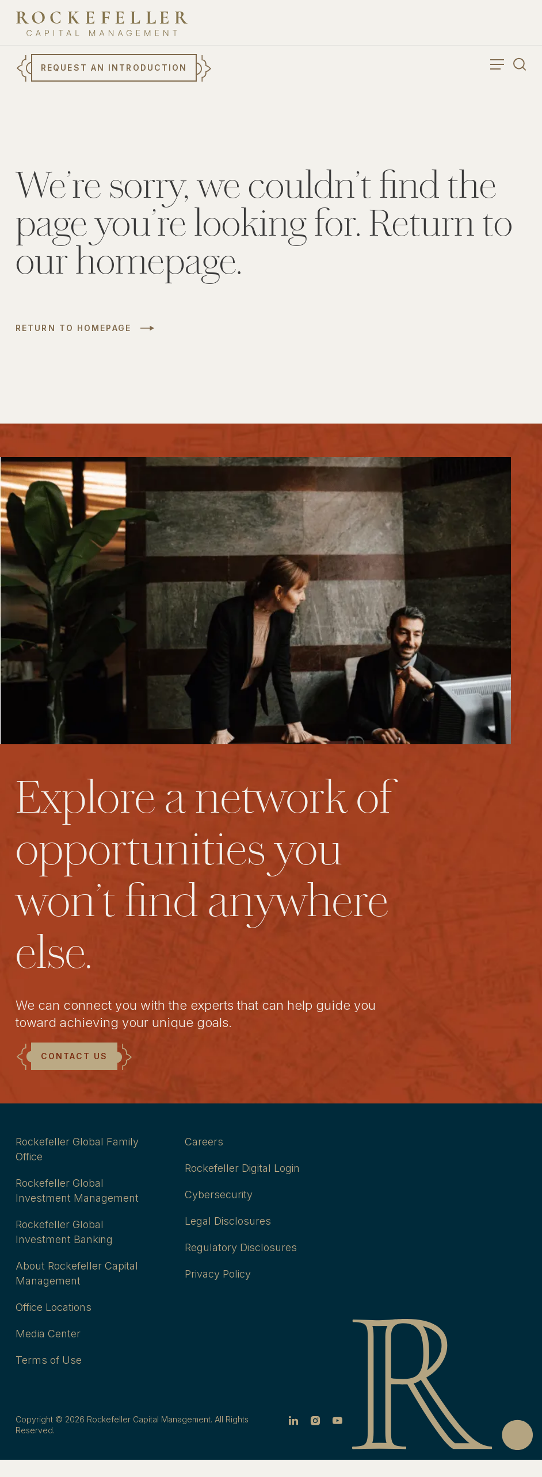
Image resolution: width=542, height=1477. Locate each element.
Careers (204, 1142)
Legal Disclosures (228, 1221)
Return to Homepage (73, 328)
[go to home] (102, 23)
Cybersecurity (219, 1194)
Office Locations (53, 1307)
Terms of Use (49, 1360)
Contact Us (74, 1056)
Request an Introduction (114, 67)
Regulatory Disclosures (241, 1247)
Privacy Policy (218, 1274)
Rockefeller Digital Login (242, 1168)
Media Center (48, 1334)
